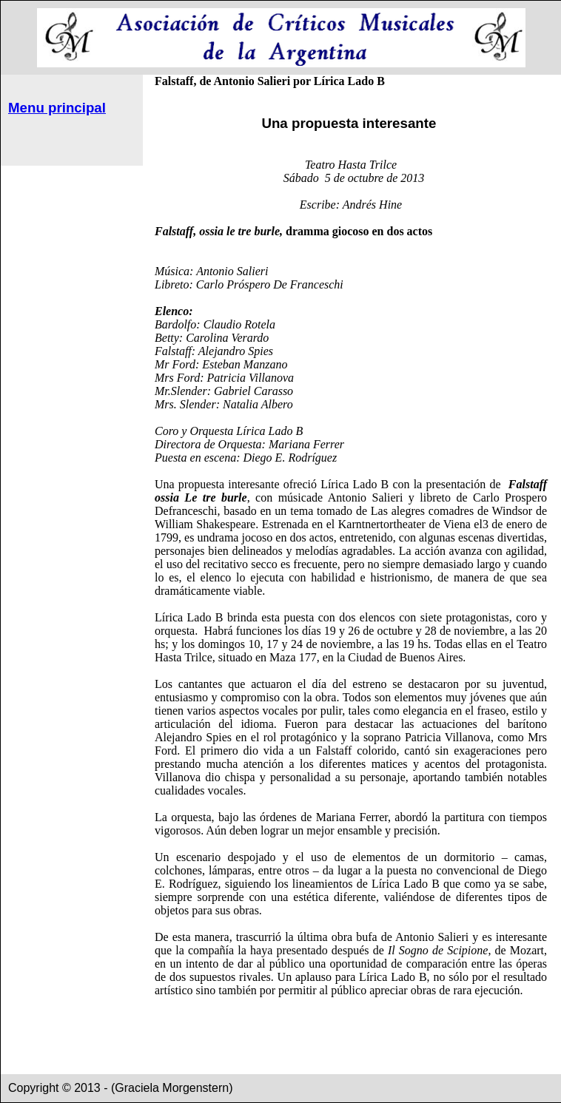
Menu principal (57, 107)
